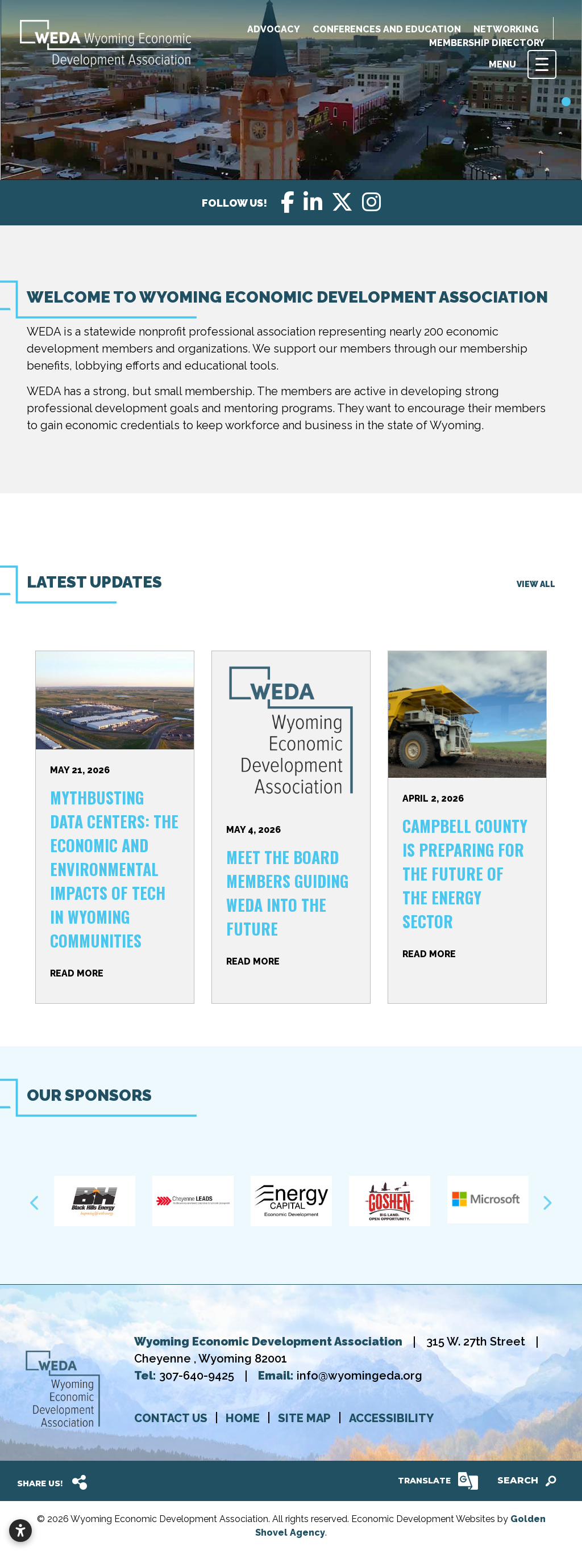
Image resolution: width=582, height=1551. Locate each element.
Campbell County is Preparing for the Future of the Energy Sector (464, 873)
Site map (304, 1418)
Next (547, 1203)
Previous (35, 1203)
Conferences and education (387, 29)
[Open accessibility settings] (20, 1530)
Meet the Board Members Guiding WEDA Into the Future (287, 892)
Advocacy (273, 29)
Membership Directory (487, 42)
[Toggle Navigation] (541, 64)
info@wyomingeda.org (359, 1375)
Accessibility (391, 1418)
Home (243, 1418)
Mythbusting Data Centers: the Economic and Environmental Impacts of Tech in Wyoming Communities (114, 869)
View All (536, 584)
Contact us (170, 1418)
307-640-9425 (198, 1375)
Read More (76, 973)
